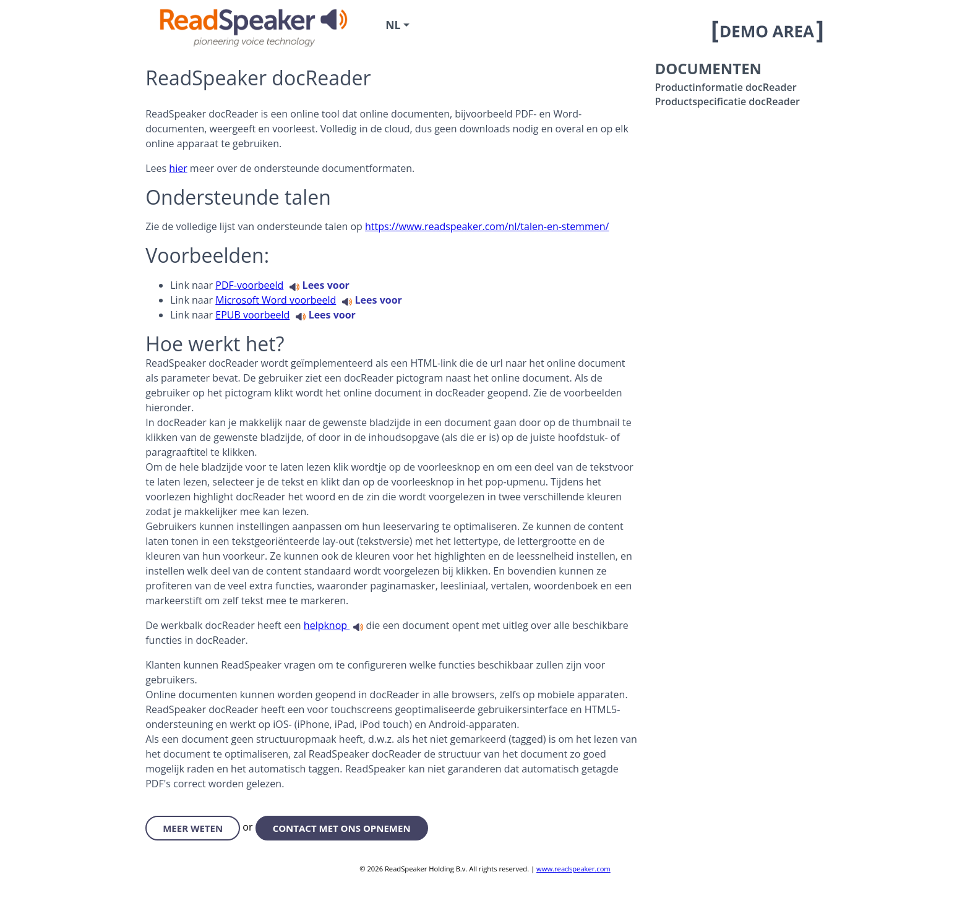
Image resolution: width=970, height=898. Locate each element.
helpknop (327, 625)
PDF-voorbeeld (249, 285)
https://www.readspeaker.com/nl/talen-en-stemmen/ (487, 226)
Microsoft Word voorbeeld (275, 300)
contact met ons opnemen (342, 828)
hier (178, 168)
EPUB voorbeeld (252, 315)
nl (392, 25)
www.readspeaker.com (573, 868)
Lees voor (319, 285)
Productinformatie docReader (725, 87)
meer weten (193, 828)
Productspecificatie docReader (727, 101)
